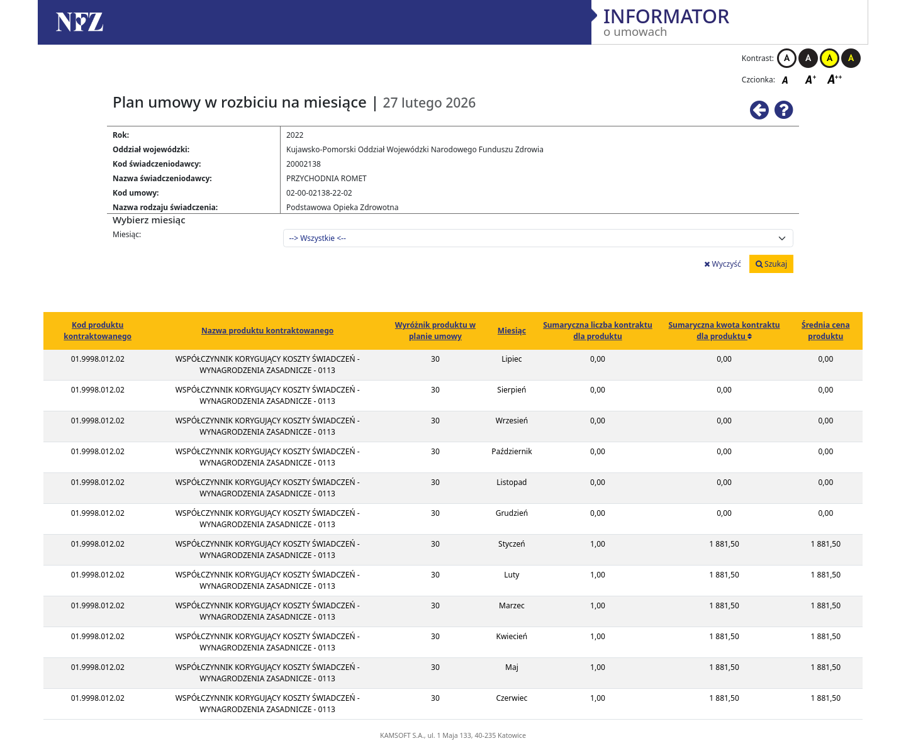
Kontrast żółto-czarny (829, 58)
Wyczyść (722, 264)
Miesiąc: (127, 234)
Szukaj (771, 264)
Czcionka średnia (811, 79)
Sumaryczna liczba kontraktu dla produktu (597, 331)
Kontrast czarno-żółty (851, 58)
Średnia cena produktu (826, 331)
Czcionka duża (834, 79)
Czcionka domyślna (788, 79)
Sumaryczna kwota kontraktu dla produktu (724, 331)
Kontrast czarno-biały (808, 58)
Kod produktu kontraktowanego (97, 331)
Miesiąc (512, 330)
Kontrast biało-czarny (787, 58)
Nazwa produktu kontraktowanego (267, 330)
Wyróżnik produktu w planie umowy (435, 331)
